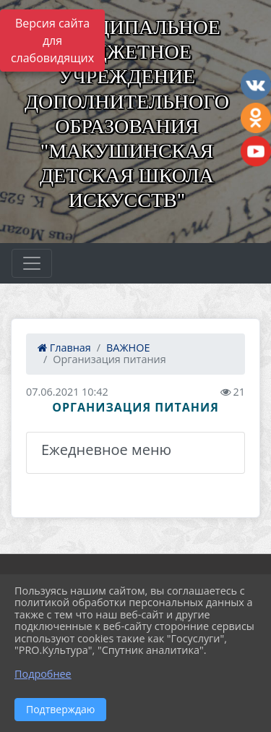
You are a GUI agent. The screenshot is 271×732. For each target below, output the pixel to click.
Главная (64, 347)
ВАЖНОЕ (128, 347)
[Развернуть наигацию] (32, 263)
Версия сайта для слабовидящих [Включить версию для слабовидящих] (52, 40)
